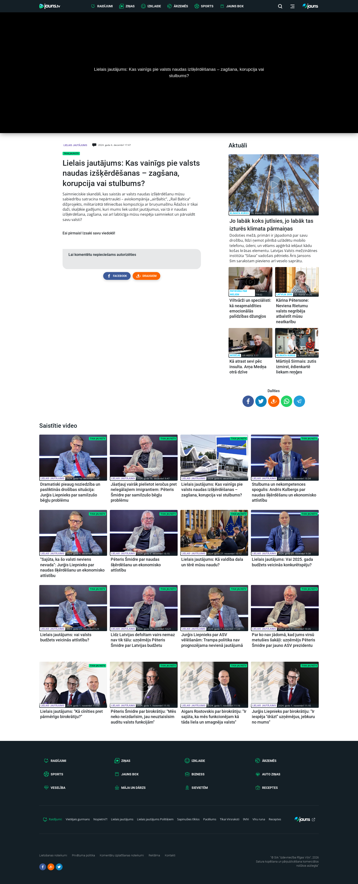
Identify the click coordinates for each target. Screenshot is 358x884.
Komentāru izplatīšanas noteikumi (122, 855)
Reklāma (154, 855)
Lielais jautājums (75, 145)
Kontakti (170, 855)
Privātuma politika (83, 855)
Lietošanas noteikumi (53, 855)
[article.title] (274, 208)
